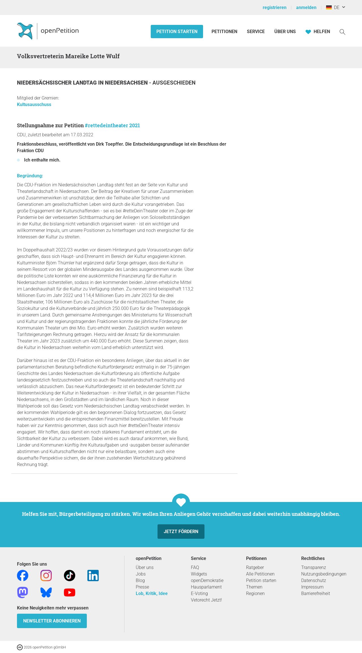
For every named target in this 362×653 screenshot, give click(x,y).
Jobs (141, 574)
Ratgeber (255, 567)
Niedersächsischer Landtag (57, 82)
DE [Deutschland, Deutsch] (332, 7)
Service (256, 31)
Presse (142, 587)
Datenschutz (313, 580)
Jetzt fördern (181, 531)
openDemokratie (207, 580)
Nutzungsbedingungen (323, 574)
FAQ (195, 567)
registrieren (274, 7)
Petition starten (176, 31)
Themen (254, 587)
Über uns (145, 567)
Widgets (199, 574)
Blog (140, 580)
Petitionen (225, 31)
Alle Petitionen (260, 574)
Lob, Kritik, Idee (152, 593)
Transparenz (313, 567)
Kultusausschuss (34, 104)
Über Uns (285, 31)
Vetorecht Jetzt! (206, 600)
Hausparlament (206, 587)
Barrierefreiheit (315, 593)
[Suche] (342, 31)
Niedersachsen (127, 82)
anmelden (306, 7)
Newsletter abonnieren (52, 621)
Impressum (312, 587)
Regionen (255, 593)
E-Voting (199, 593)
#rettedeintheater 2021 (112, 125)
